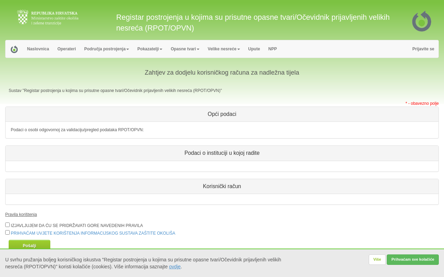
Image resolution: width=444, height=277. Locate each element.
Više (377, 259)
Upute (254, 49)
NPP (272, 49)
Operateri (66, 49)
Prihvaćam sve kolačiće (412, 259)
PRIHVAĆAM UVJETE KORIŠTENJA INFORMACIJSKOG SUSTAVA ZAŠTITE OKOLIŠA (93, 233)
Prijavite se (423, 49)
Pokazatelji (149, 49)
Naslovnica (38, 49)
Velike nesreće (224, 49)
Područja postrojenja (106, 49)
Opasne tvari (185, 49)
